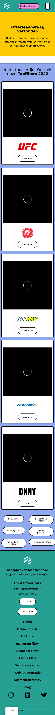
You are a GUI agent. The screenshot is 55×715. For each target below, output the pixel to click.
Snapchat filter (27, 651)
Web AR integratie (27, 672)
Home (27, 622)
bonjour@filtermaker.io (27, 588)
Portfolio (27, 636)
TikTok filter (27, 658)
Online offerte (27, 629)
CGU (5, 713)
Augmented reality (27, 680)
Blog (27, 687)
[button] (47, 6)
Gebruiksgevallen (27, 665)
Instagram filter (27, 643)
